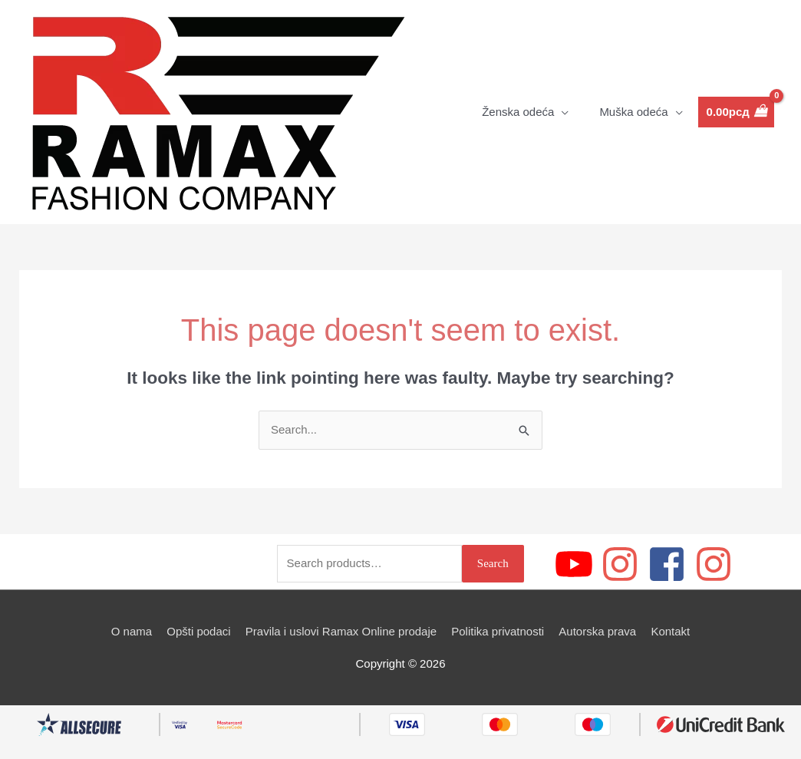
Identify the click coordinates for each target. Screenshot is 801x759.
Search (493, 563)
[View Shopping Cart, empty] (736, 112)
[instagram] (622, 564)
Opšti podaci (198, 631)
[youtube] (576, 564)
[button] (525, 112)
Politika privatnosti (497, 631)
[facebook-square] (669, 564)
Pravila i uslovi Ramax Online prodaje (341, 631)
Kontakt (670, 631)
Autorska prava (597, 631)
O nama (131, 631)
